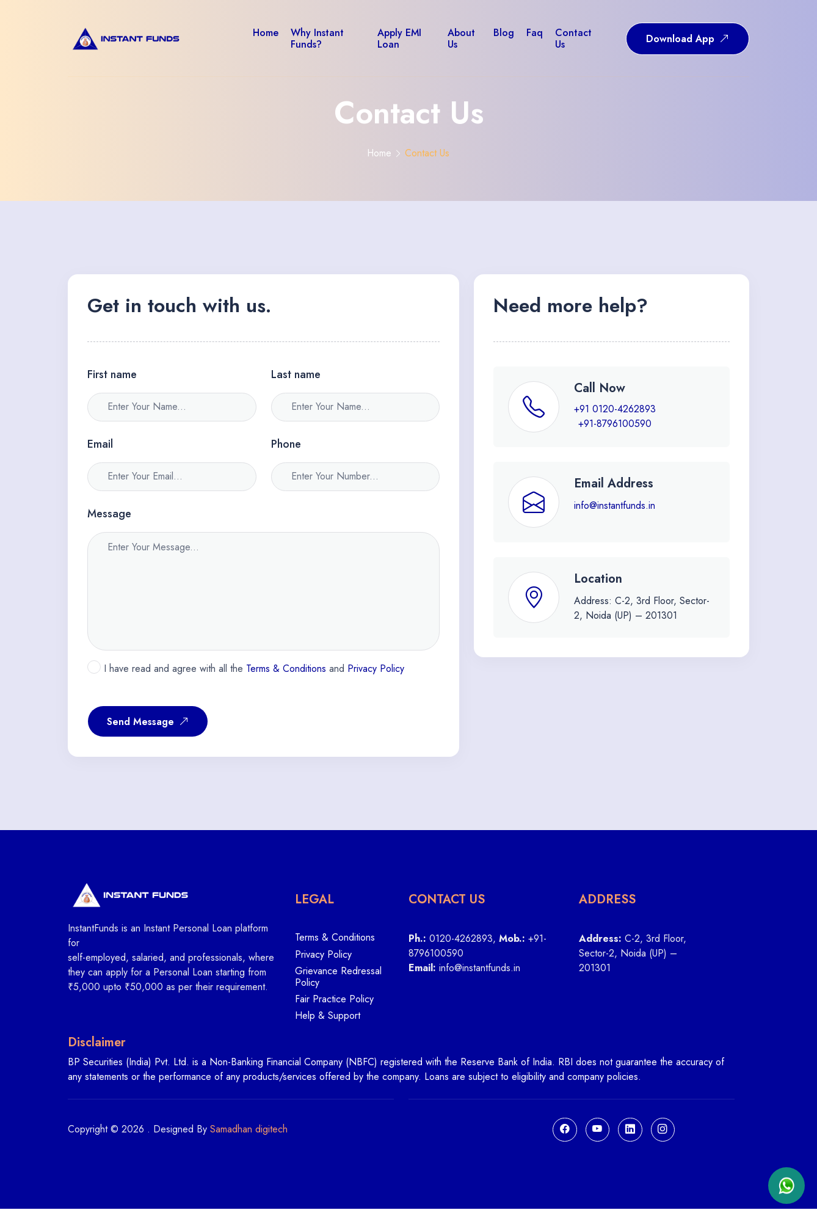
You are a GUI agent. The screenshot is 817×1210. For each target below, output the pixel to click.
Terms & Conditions (286, 668)
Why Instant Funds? (317, 38)
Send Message (148, 722)
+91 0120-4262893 (615, 409)
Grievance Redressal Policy (338, 978)
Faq (534, 33)
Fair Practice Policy (334, 1000)
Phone (286, 444)
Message (109, 514)
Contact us (573, 38)
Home (379, 153)
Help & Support (327, 1016)
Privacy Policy (375, 668)
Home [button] (265, 33)
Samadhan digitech (249, 1130)
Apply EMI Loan (399, 38)
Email (100, 444)
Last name (296, 374)
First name (112, 374)
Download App (687, 39)
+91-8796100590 (615, 423)
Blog (503, 33)
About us (461, 38)
